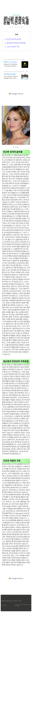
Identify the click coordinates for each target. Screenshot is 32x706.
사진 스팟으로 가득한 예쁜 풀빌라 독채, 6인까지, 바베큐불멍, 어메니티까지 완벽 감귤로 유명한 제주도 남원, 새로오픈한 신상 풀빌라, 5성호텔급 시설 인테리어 (11, 109)
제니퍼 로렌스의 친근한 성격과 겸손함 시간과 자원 (16, 20)
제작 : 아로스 (4, 636)
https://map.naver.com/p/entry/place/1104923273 (14, 103)
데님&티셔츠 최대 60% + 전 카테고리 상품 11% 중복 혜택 (11, 96)
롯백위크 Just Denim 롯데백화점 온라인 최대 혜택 (11, 93)
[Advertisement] (16, 69)
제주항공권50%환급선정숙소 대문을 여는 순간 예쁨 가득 (10, 106)
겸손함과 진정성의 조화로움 (16, 43)
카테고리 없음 (16, 15)
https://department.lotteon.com (13, 91)
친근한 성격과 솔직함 (13, 39)
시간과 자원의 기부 (12, 47)
